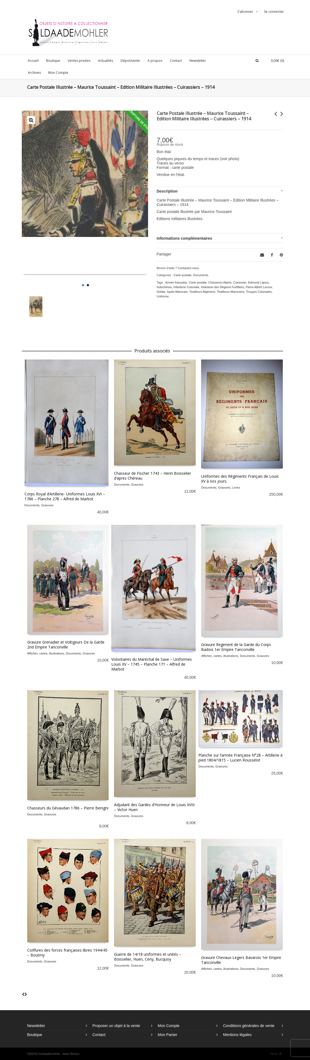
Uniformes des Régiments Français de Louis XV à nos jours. (240, 479)
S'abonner (245, 11)
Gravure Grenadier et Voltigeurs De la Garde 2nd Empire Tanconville (66, 644)
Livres (236, 487)
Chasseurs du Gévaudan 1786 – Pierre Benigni (67, 808)
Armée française (176, 282)
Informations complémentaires (184, 238)
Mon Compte (169, 1026)
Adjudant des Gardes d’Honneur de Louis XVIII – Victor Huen (154, 807)
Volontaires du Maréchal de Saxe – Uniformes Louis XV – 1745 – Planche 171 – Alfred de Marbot (151, 664)
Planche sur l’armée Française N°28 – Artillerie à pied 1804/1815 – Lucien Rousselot (240, 758)
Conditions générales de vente (249, 1026)
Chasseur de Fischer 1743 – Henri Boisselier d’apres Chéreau (152, 476)
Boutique (34, 1034)
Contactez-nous (188, 268)
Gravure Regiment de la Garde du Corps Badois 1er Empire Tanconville (236, 647)
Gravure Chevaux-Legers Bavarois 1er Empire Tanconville (241, 960)
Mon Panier (167, 1034)
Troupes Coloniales (259, 291)
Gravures (47, 505)
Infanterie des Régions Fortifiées (222, 287)
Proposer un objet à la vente (116, 1026)
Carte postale (182, 275)
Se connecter (274, 11)
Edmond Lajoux (258, 282)
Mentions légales (237, 1034)
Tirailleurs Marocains (230, 291)
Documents (200, 275)
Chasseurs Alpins (219, 282)
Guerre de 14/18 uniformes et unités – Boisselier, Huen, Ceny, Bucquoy (147, 957)
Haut (276, 1054)
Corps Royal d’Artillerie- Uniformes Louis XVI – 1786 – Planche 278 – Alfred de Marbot (64, 496)
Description (167, 191)
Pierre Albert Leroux (259, 287)
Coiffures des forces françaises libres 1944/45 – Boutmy (67, 953)
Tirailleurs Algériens (202, 291)
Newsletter (36, 1026)
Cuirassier (239, 282)
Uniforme (163, 296)
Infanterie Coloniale (186, 287)
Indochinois (164, 287)
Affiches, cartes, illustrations (45, 653)
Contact (99, 1034)
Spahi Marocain (177, 291)
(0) (274, 60)
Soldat (161, 291)
